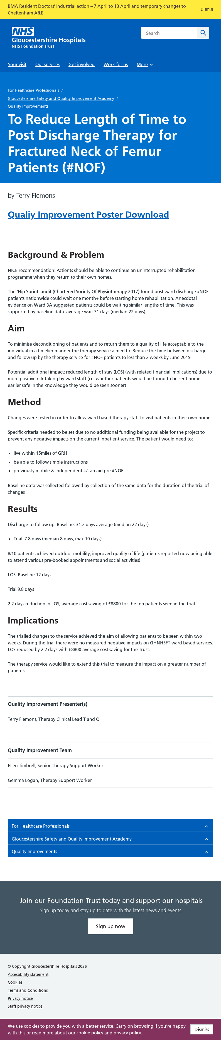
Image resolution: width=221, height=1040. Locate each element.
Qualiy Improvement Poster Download (88, 214)
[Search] (203, 33)
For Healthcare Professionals (33, 90)
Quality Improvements (28, 106)
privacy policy (127, 1033)
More (145, 66)
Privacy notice (20, 998)
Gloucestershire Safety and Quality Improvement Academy (61, 98)
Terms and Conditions (28, 990)
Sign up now (110, 926)
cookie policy (90, 1033)
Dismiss (202, 1029)
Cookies (15, 982)
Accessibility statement (28, 974)
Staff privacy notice (25, 1006)
